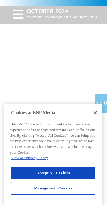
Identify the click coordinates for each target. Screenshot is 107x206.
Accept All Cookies (53, 173)
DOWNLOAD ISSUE (58, 17)
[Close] (95, 112)
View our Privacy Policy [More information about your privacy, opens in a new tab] (29, 158)
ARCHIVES (80, 17)
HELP (93, 17)
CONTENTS (34, 17)
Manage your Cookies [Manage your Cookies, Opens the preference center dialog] (53, 188)
